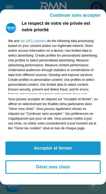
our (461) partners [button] (33, 41)
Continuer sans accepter (75, 15)
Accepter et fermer (53, 148)
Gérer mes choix (53, 167)
